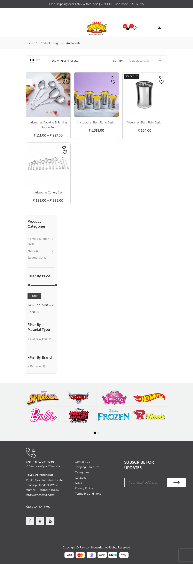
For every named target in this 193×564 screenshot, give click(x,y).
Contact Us (82, 461)
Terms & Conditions (88, 493)
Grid (32, 61)
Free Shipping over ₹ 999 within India (74, 4)
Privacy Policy (84, 488)
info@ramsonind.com (40, 494)
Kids (30, 250)
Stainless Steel (39, 338)
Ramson (35, 366)
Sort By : (118, 60)
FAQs (78, 483)
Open (29, 82)
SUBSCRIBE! (176, 482)
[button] (95, 433)
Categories (82, 472)
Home (29, 43)
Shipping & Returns (87, 467)
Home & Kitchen (38, 238)
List (38, 61)
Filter (34, 296)
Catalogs (80, 477)
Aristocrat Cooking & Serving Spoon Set (48, 125)
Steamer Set (35, 257)
